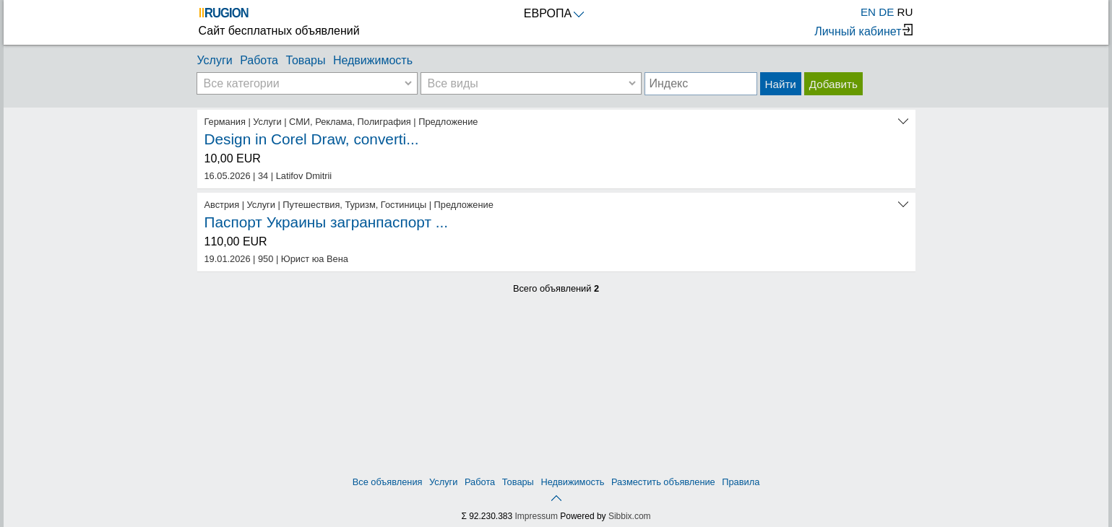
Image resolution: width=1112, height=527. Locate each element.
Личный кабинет (863, 31)
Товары (305, 60)
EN (868, 12)
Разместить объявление (663, 481)
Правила (740, 481)
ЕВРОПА (554, 13)
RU (905, 12)
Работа (259, 60)
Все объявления (388, 481)
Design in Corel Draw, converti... (311, 139)
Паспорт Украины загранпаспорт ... (326, 222)
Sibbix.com (629, 516)
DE (886, 12)
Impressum (536, 516)
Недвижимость (373, 60)
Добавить (833, 84)
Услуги (215, 60)
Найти (780, 84)
